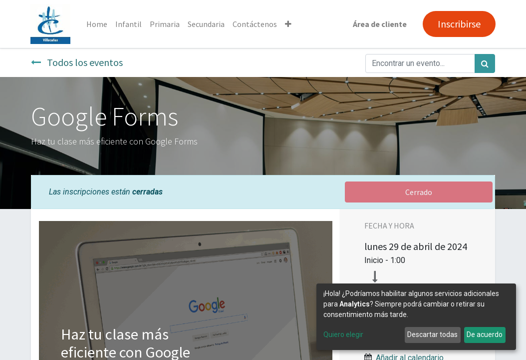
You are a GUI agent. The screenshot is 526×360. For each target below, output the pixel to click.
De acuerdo (485, 334)
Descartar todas (432, 334)
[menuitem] (97, 24)
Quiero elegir (343, 334)
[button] (288, 24)
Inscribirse (458, 24)
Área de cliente (379, 24)
